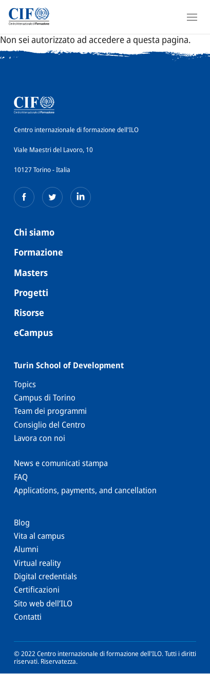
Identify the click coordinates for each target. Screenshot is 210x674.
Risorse (29, 312)
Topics (25, 384)
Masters (31, 272)
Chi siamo (34, 232)
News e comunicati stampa (61, 463)
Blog (22, 522)
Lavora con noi (39, 438)
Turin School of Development (69, 365)
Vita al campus (39, 535)
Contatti (28, 616)
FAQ (21, 476)
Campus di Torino (44, 397)
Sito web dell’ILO (43, 603)
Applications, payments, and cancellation (85, 490)
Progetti (31, 292)
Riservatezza (58, 661)
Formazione (38, 252)
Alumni (26, 549)
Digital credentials (45, 576)
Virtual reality (37, 562)
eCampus (33, 332)
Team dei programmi (50, 410)
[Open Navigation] (192, 17)
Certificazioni (37, 589)
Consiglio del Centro (49, 424)
